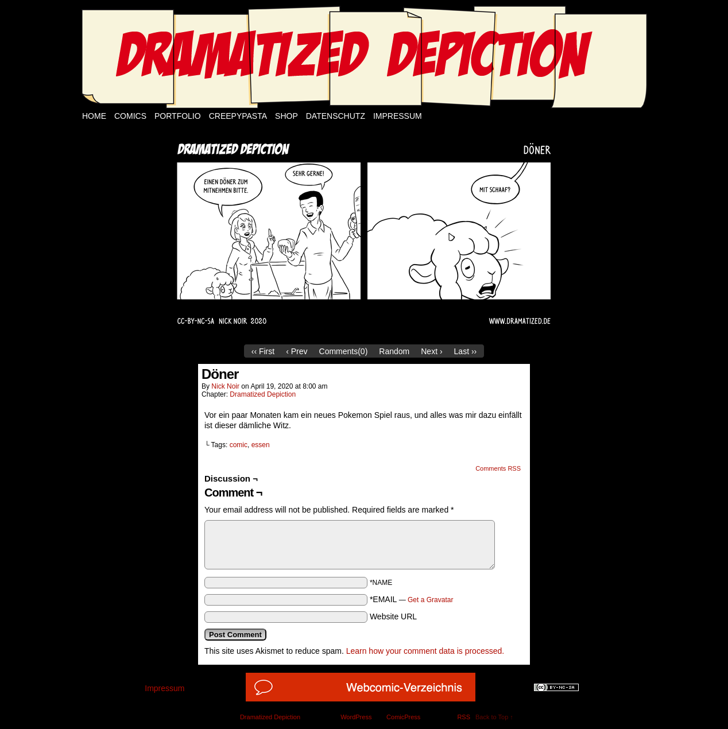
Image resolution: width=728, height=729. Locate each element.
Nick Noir (225, 386)
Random (394, 351)
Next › (431, 351)
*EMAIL (412, 599)
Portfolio (177, 116)
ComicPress (403, 717)
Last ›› (465, 351)
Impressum (397, 116)
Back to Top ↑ (494, 717)
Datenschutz (335, 116)
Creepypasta (238, 116)
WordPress (355, 717)
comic (238, 445)
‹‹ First (262, 351)
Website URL (393, 616)
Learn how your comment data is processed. (425, 651)
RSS (463, 717)
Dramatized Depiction (263, 394)
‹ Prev (296, 351)
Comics (130, 116)
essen (260, 445)
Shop (286, 116)
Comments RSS (498, 468)
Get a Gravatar (430, 600)
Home (94, 116)
